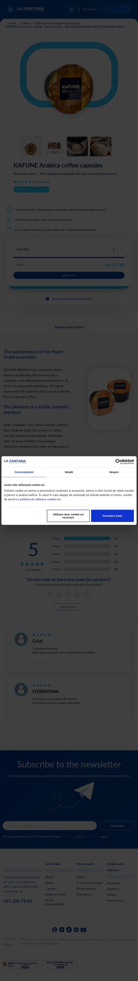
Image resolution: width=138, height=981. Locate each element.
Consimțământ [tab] (24, 472)
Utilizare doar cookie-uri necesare (68, 516)
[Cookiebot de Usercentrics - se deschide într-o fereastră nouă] (118, 461)
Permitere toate (112, 515)
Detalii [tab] (69, 472)
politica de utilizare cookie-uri (40, 499)
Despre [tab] (114, 472)
